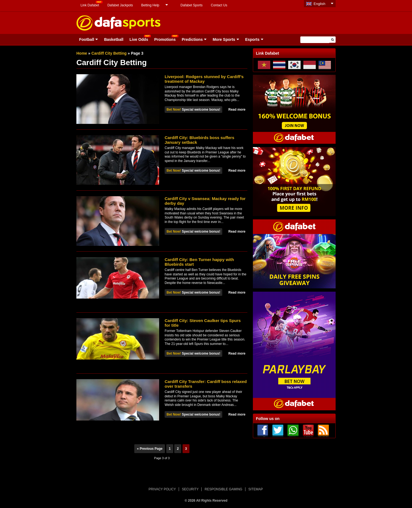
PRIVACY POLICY (162, 489)
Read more (236, 109)
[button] (332, 39)
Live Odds (138, 39)
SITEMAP (255, 489)
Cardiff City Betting (109, 53)
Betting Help (150, 5)
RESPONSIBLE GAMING (223, 489)
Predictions (192, 39)
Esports (252, 39)
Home (81, 53)
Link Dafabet (90, 5)
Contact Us (219, 5)
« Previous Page (149, 449)
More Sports (224, 39)
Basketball (113, 39)
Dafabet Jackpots (120, 5)
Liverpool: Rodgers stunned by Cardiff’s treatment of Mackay (204, 79)
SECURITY (190, 489)
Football (86, 39)
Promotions (165, 39)
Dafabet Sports (191, 5)
